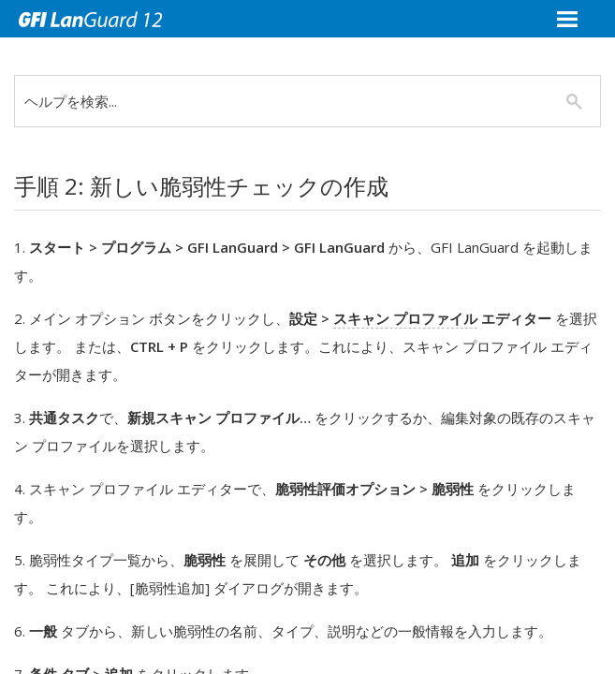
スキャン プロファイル (405, 318)
